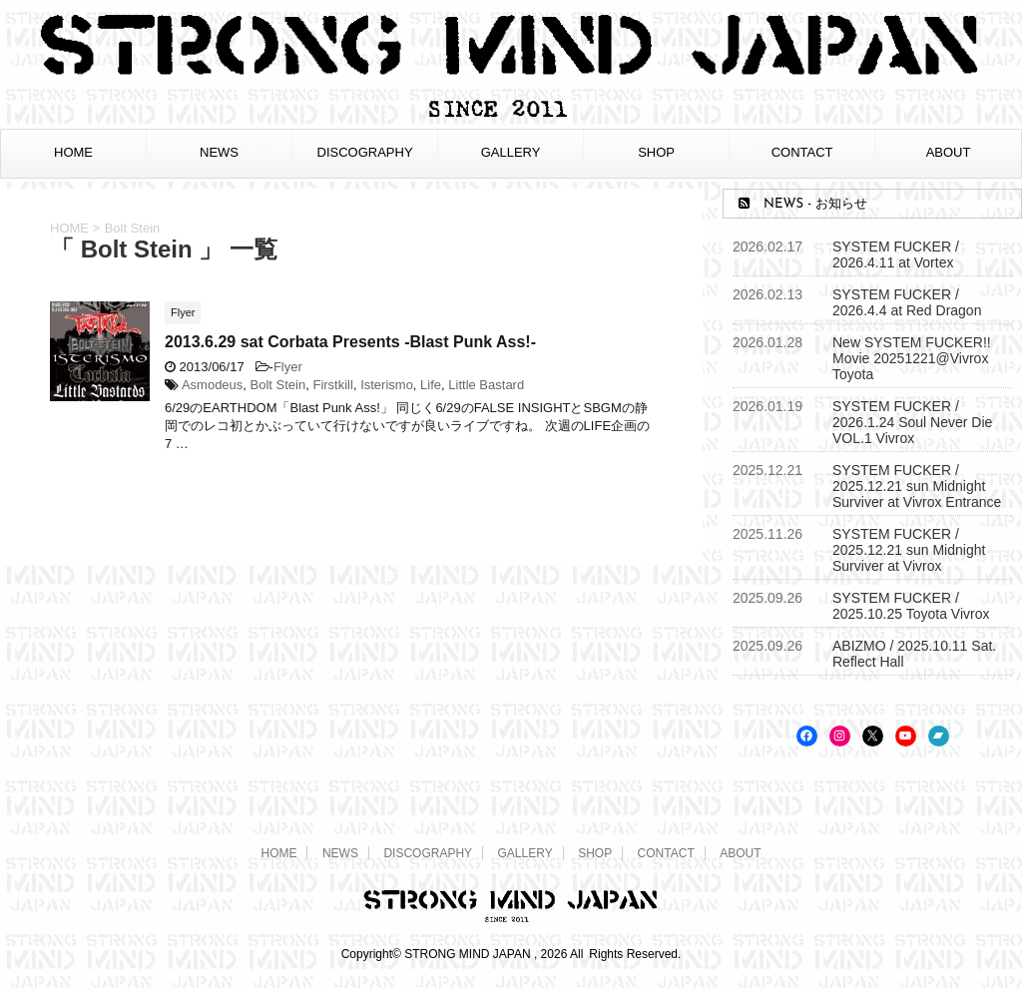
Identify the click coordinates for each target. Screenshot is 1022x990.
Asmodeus (212, 384)
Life (430, 384)
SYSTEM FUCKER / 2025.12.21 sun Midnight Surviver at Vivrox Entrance (916, 486)
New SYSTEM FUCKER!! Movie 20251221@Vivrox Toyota (911, 358)
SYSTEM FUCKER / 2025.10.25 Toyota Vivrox (911, 606)
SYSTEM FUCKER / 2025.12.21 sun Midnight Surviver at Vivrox (908, 550)
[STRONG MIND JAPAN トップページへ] (511, 114)
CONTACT (802, 152)
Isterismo (386, 384)
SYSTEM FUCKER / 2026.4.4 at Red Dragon (906, 302)
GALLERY (511, 152)
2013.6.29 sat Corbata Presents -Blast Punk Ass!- (350, 341)
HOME (73, 152)
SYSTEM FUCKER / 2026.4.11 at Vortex (895, 254)
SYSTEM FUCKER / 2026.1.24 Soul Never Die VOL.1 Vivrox (912, 422)
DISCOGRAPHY (365, 152)
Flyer (287, 366)
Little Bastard (486, 384)
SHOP (656, 152)
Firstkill (332, 384)
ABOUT (948, 152)
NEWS (219, 152)
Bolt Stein (278, 384)
